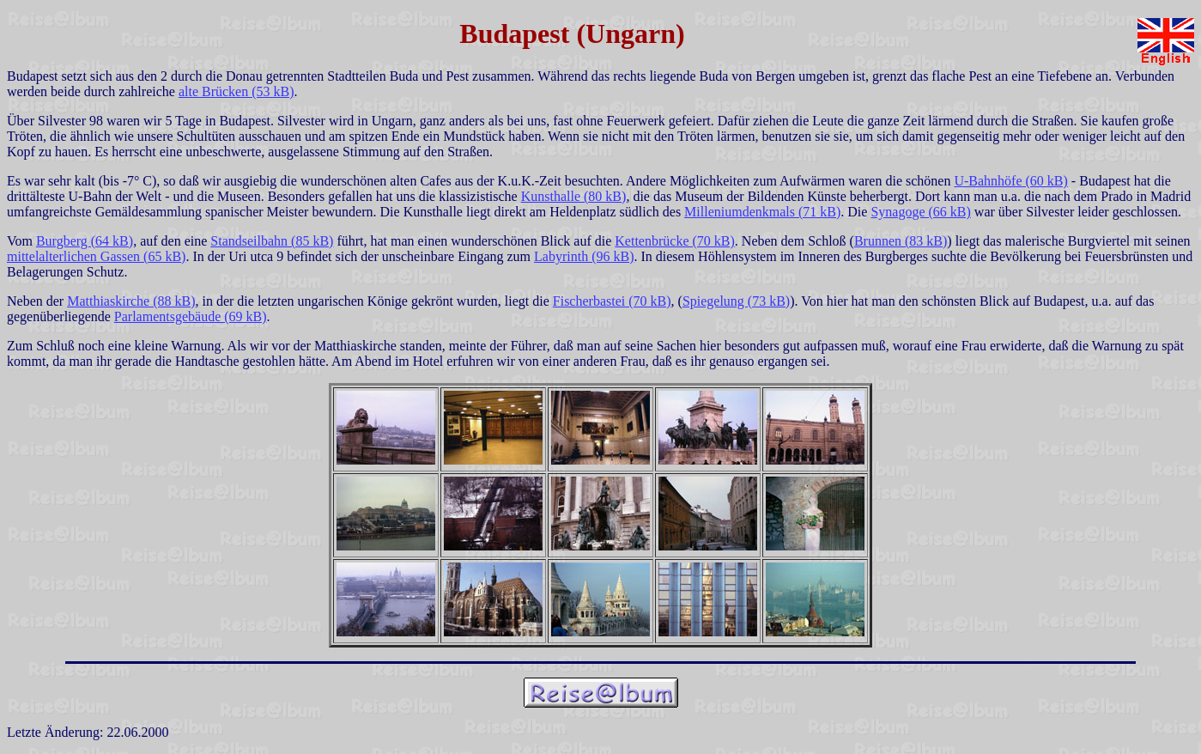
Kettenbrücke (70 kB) (675, 241)
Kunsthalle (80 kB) (574, 196)
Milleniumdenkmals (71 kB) (762, 211)
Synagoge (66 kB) (920, 211)
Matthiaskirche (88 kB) (131, 301)
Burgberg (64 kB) (84, 241)
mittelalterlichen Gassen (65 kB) (96, 256)
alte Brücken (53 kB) (236, 91)
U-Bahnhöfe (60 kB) (1010, 180)
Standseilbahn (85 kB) (271, 241)
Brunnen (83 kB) (900, 241)
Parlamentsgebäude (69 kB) (190, 316)
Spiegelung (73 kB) (736, 301)
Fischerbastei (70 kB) (612, 301)
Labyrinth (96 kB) (584, 256)
